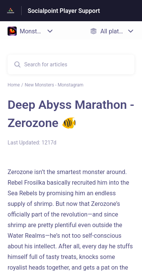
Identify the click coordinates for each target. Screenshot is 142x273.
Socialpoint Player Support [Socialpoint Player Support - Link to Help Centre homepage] (64, 10)
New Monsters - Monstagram (54, 85)
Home (14, 85)
